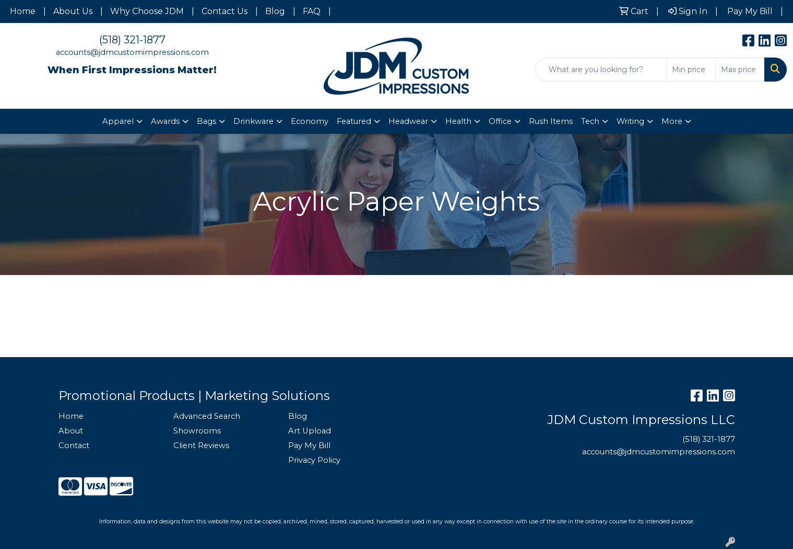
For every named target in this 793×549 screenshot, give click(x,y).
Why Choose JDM (147, 11)
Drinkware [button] (253, 121)
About (70, 431)
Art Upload (309, 431)
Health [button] (458, 121)
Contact (73, 445)
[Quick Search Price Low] (691, 70)
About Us (72, 11)
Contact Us (224, 11)
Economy (309, 121)
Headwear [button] (408, 121)
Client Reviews (201, 445)
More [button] (671, 121)
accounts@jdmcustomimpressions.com (132, 52)
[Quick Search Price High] (740, 70)
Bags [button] (206, 121)
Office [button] (500, 121)
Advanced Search (206, 416)
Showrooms (197, 431)
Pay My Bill (309, 445)
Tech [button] (590, 121)
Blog (275, 11)
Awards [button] (165, 121)
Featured (354, 121)
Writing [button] (630, 121)
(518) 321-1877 (132, 39)
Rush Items (551, 121)
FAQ (312, 11)
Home (22, 11)
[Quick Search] (601, 70)
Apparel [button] (118, 121)
